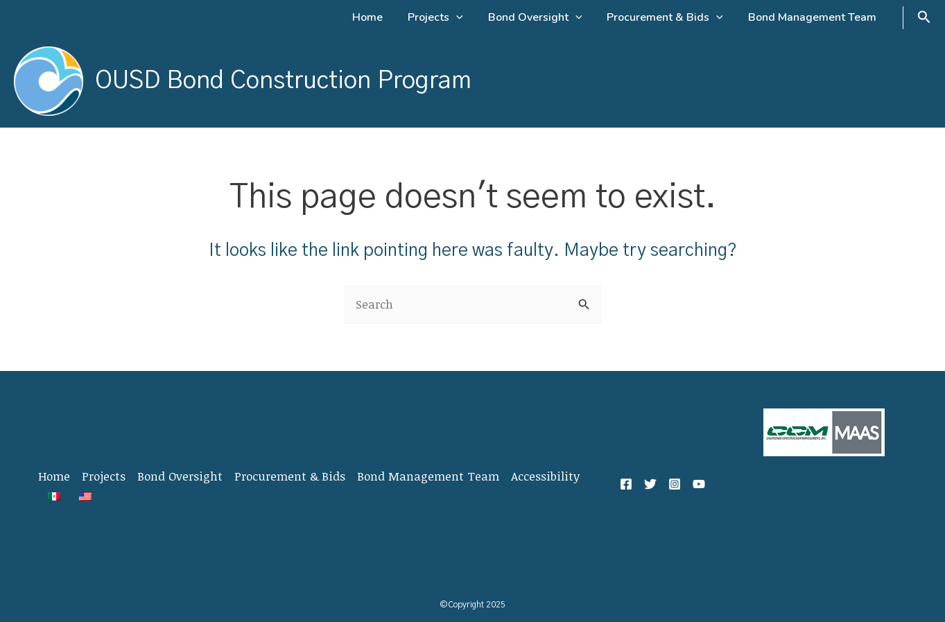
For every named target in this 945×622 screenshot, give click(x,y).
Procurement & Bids (289, 476)
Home (54, 476)
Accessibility (545, 476)
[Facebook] (626, 484)
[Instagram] (674, 484)
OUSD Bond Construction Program (283, 81)
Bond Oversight (180, 476)
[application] (466, 17)
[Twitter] (650, 484)
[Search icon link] (924, 18)
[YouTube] (699, 484)
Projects (103, 476)
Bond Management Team (428, 476)
